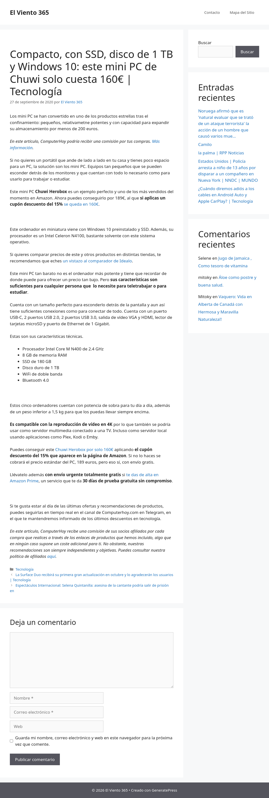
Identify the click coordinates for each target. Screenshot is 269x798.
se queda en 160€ (81, 204)
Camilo (205, 144)
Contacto (212, 12)
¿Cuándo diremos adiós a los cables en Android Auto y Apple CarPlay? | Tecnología (226, 195)
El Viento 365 (29, 12)
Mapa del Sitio (242, 12)
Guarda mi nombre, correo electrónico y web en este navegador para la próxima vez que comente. (93, 741)
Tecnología (25, 569)
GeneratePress (164, 790)
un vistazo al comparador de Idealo (97, 261)
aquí (51, 556)
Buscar (204, 42)
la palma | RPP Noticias (221, 153)
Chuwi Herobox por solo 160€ (84, 449)
